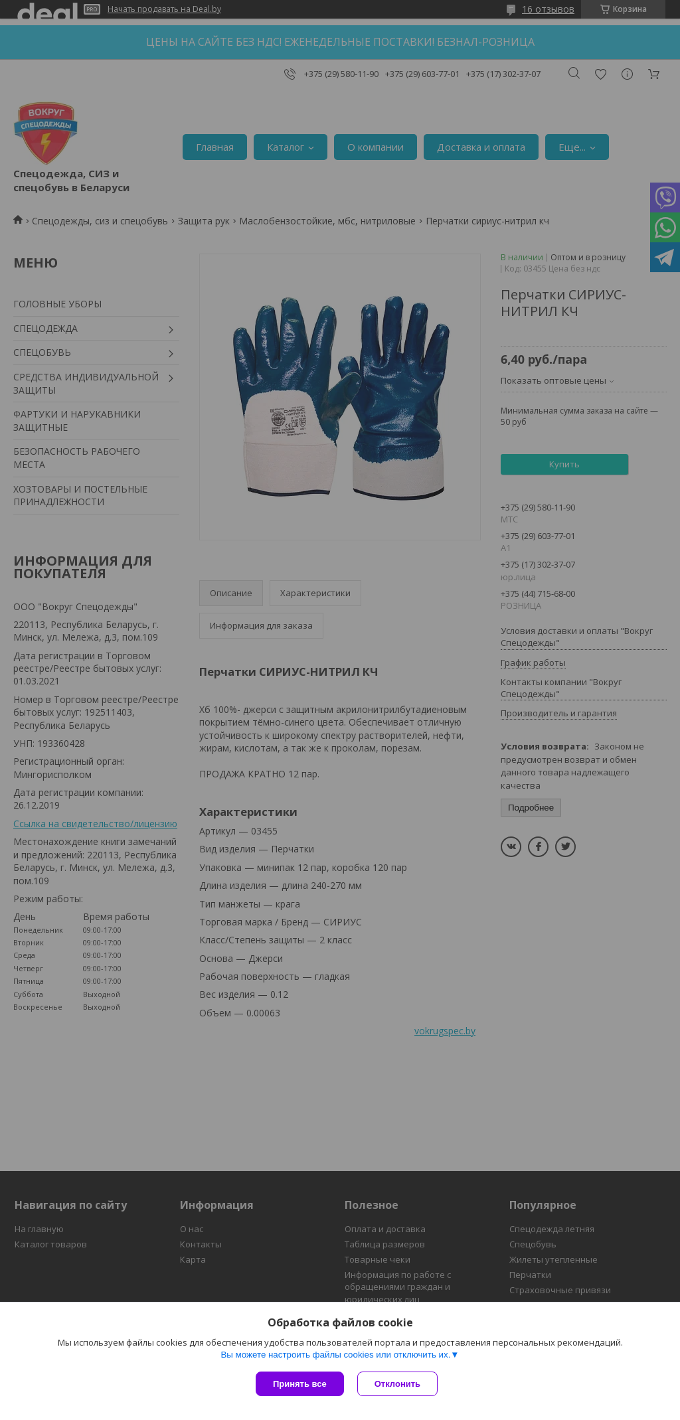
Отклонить (397, 1384)
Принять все (300, 1384)
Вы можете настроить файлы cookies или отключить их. (335, 1355)
